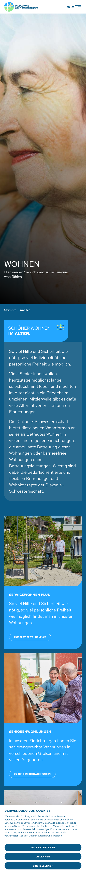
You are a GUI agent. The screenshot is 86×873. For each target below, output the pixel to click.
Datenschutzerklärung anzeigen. (46, 835)
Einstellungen (43, 865)
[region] (43, 839)
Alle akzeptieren (43, 847)
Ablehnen (43, 856)
